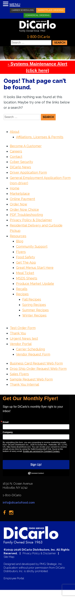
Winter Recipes (34, 315)
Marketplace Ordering (50, 10)
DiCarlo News (20, 167)
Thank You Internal (24, 384)
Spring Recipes (34, 305)
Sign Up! (36, 464)
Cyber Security (21, 162)
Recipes (22, 294)
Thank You (18, 333)
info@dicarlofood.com (19, 502)
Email (6, 422)
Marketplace (20, 193)
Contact (16, 157)
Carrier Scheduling (23, 10)
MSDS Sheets (26, 278)
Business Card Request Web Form (36, 363)
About (14, 132)
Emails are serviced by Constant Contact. (41, 451)
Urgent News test (24, 338)
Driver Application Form (28, 172)
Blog (19, 241)
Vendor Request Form (33, 354)
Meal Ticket (25, 273)
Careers (16, 151)
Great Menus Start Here (34, 268)
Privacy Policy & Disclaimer (31, 220)
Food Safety (25, 257)
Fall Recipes (31, 299)
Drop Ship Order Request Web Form (38, 369)
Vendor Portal (21, 344)
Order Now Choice (24, 209)
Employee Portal (14, 578)
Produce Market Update (35, 283)
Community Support (31, 246)
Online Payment (22, 199)
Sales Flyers (19, 374)
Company (8, 432)
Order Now (18, 204)
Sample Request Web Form (31, 379)
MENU (14, 5)
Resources (18, 236)
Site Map (9, 557)
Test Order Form (23, 328)
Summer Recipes (35, 310)
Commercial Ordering (37, 15)
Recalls (21, 289)
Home (14, 188)
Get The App (26, 262)
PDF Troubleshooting (26, 215)
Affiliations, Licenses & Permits (39, 137)
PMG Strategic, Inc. (51, 564)
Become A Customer (26, 146)
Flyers (21, 252)
